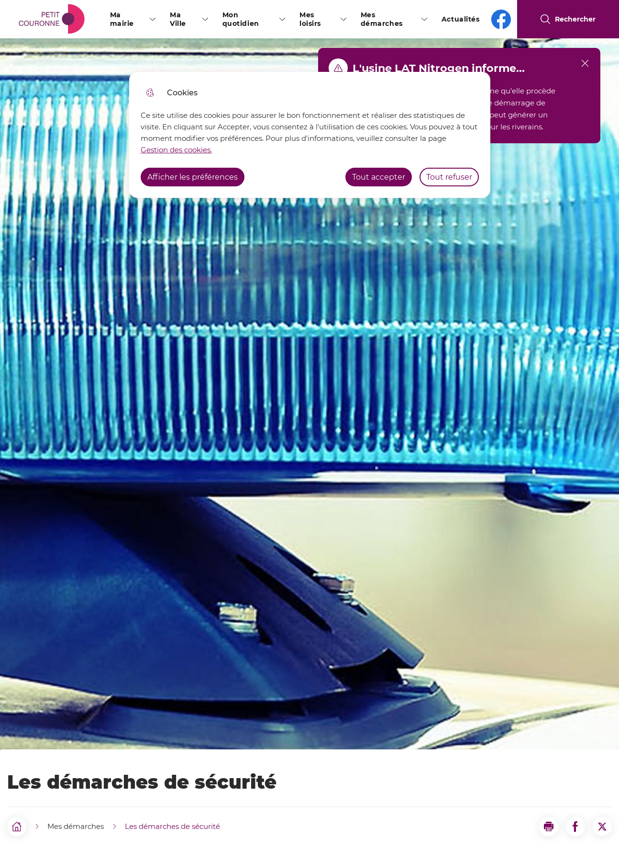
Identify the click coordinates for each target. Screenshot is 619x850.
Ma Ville (178, 19)
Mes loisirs (310, 19)
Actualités (461, 19)
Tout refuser (449, 177)
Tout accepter (378, 177)
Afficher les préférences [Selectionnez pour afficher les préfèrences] (192, 177)
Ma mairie (122, 19)
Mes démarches (382, 19)
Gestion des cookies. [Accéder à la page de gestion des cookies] (176, 149)
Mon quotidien (240, 19)
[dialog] (309, 135)
